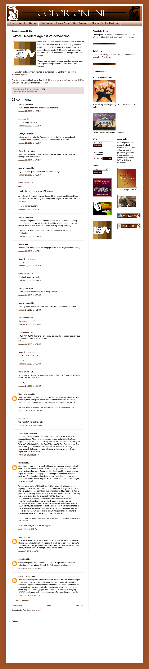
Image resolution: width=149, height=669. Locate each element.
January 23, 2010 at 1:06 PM (29, 111)
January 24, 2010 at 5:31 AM (29, 310)
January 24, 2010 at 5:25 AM (29, 295)
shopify (21, 559)
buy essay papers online (40, 590)
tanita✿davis (23, 333)
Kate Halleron (24, 394)
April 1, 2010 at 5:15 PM (27, 529)
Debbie (21, 244)
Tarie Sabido (23, 318)
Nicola (21, 463)
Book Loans (46, 23)
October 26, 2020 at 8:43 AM (29, 568)
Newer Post (17, 606)
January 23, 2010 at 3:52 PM (29, 143)
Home (12, 23)
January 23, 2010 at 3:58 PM (29, 209)
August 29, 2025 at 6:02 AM (29, 596)
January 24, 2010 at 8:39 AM (29, 386)
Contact (32, 23)
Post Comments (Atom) (32, 610)
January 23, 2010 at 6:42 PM (29, 251)
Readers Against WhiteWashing (60, 42)
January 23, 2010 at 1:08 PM (29, 126)
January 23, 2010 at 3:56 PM (29, 175)
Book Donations (80, 23)
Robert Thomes (24, 576)
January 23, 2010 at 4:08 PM (29, 237)
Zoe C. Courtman (25, 433)
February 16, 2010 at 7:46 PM (30, 411)
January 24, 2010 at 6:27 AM (29, 325)
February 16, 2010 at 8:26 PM (30, 425)
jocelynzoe (22, 537)
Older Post (79, 606)
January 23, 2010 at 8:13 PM (29, 281)
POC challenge (52, 80)
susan (21, 119)
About (22, 23)
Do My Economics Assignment (59, 565)
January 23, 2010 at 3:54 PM (29, 160)
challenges (22, 91)
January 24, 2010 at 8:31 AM (29, 344)
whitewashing (32, 91)
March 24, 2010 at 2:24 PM (29, 455)
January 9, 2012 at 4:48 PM (29, 551)
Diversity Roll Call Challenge (105, 23)
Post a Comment (22, 601)
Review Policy (62, 23)
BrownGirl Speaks (19, 74)
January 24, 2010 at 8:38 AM (29, 364)
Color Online (23, 151)
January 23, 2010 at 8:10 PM (29, 266)
